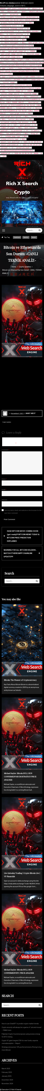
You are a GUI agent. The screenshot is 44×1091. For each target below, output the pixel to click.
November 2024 (7, 1083)
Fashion (17, 237)
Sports (26, 237)
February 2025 (7, 1072)
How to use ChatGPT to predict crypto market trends (20, 1024)
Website (4, 500)
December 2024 (7, 1080)
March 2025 (6, 1068)
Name (4, 479)
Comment (5, 450)
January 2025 (6, 1076)
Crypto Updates (6, 422)
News (34, 237)
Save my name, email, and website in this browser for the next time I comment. (22, 511)
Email (4, 489)
